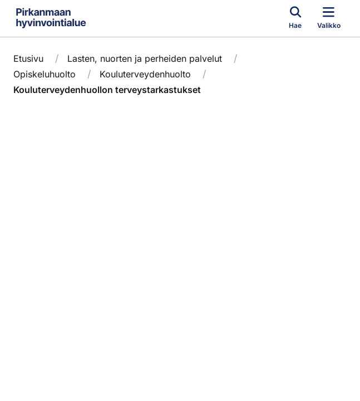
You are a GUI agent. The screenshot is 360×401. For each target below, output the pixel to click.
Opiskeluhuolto (44, 74)
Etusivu (28, 58)
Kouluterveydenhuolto (145, 74)
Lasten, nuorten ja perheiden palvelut (144, 58)
